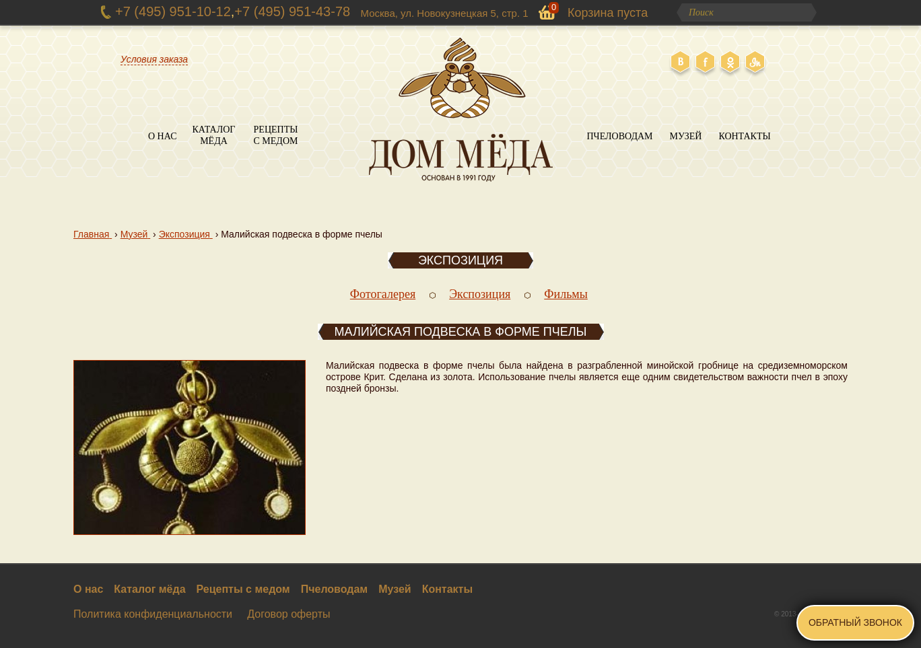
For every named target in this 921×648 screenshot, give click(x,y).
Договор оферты (288, 614)
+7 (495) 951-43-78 (292, 11)
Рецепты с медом (276, 135)
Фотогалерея (382, 294)
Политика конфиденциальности (152, 614)
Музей (686, 136)
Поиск (803, 12)
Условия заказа (154, 59)
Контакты (744, 136)
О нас (162, 136)
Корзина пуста (608, 13)
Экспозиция (460, 260)
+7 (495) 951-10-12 (173, 11)
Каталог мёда (214, 135)
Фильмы (566, 294)
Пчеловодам (619, 136)
